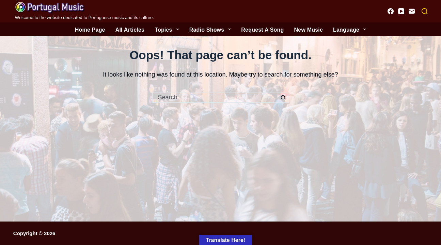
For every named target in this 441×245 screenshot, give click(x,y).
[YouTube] (401, 11)
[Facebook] (391, 11)
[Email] (412, 11)
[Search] (425, 11)
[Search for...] (215, 98)
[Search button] (283, 98)
